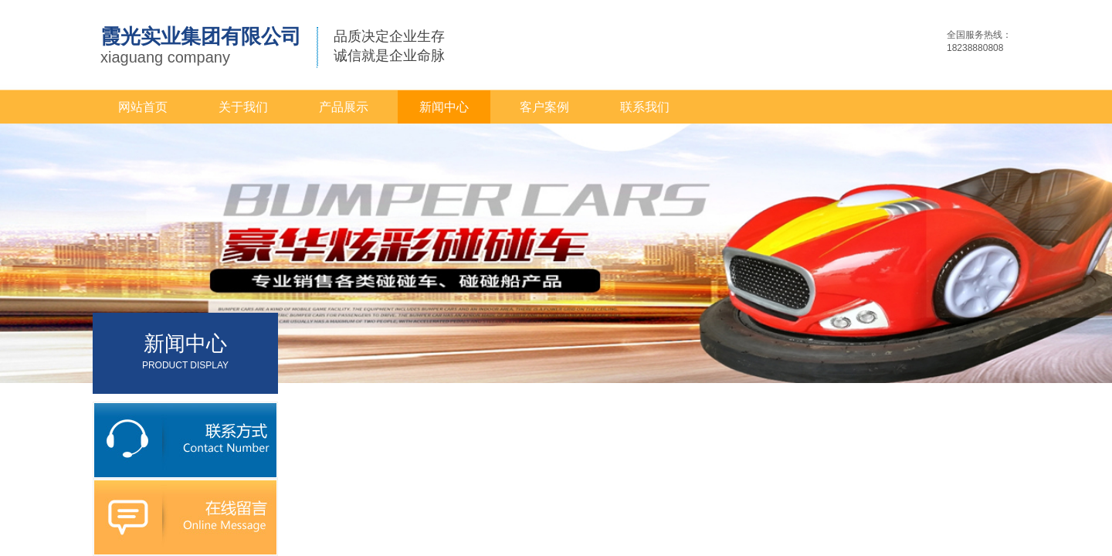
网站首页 (143, 107)
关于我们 (243, 107)
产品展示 (343, 107)
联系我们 (645, 107)
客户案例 (544, 107)
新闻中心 (444, 107)
